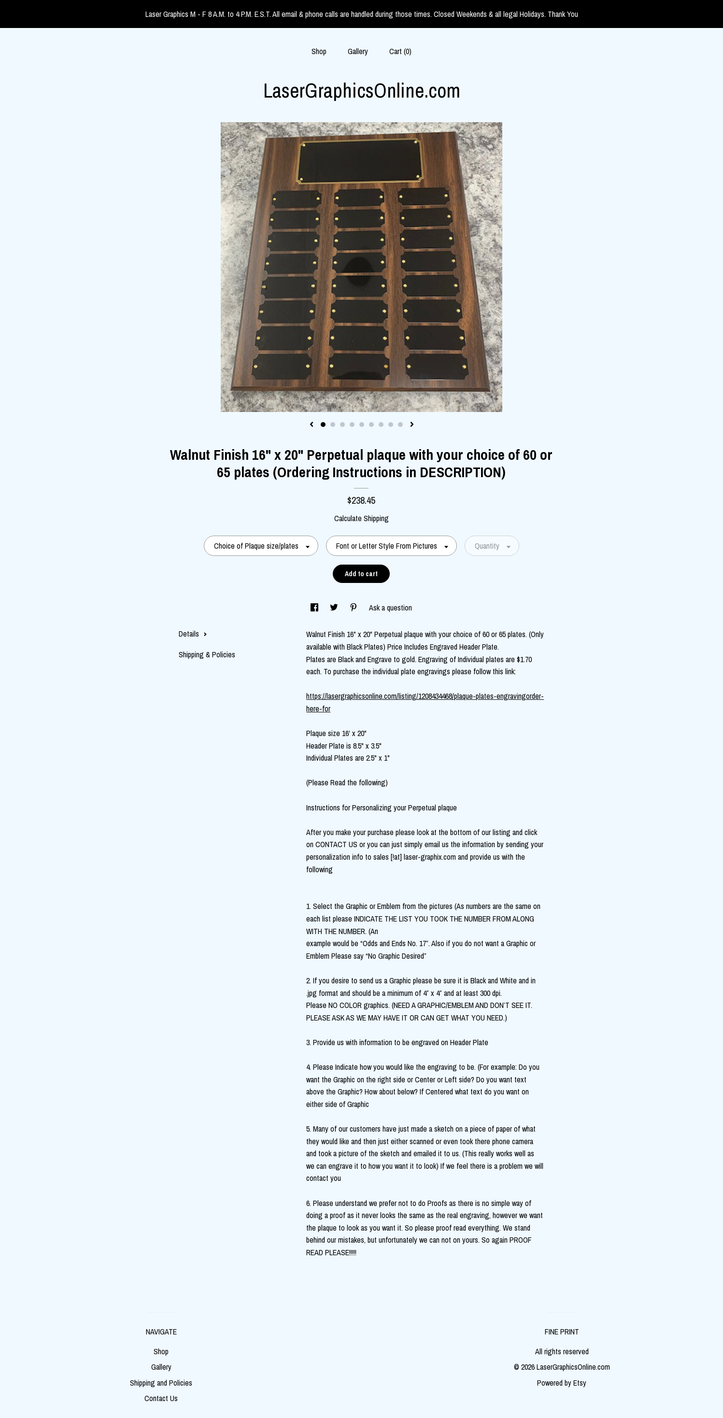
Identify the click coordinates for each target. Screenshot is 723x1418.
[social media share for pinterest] (354, 607)
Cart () (400, 51)
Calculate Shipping (361, 518)
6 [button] (371, 424)
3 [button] (342, 424)
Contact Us (161, 1398)
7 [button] (381, 424)
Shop (319, 51)
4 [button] (352, 424)
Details (193, 633)
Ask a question (390, 607)
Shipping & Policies (207, 654)
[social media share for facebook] (315, 607)
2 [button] (332, 424)
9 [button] (400, 424)
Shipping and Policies (161, 1382)
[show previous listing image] (311, 425)
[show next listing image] (412, 425)
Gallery (358, 51)
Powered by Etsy (561, 1382)
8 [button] (390, 424)
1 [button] (323, 424)
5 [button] (361, 424)
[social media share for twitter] (335, 607)
